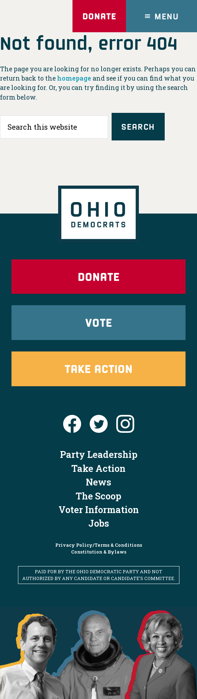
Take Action (99, 368)
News (98, 482)
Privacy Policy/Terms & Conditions (98, 545)
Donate (99, 16)
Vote (98, 322)
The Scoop (98, 496)
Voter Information (98, 509)
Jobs (98, 523)
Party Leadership (98, 454)
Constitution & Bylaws (98, 552)
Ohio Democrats (34, 16)
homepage (74, 78)
